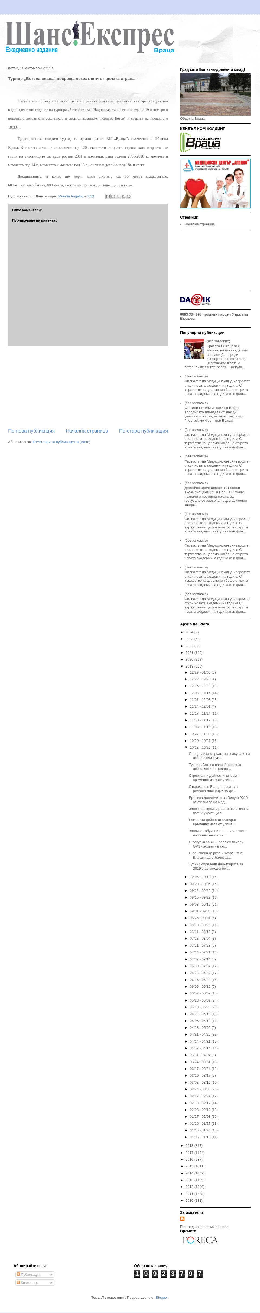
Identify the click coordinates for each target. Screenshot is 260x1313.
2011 (190, 1194)
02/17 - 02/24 (201, 1096)
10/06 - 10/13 (201, 877)
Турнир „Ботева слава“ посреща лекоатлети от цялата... (215, 767)
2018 (190, 1146)
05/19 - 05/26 (201, 1007)
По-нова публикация (31, 431)
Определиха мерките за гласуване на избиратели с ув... (219, 756)
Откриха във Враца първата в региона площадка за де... (213, 789)
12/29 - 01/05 (201, 672)
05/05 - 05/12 (201, 1021)
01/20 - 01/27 (201, 1123)
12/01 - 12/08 (201, 700)
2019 (190, 666)
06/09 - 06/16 (201, 986)
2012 (190, 1187)
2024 (190, 632)
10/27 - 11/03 (201, 734)
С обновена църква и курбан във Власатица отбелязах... (215, 855)
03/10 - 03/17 (201, 1075)
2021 (190, 653)
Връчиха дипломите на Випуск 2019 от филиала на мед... (218, 800)
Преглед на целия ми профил (204, 1227)
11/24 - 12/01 (201, 706)
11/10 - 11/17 (201, 720)
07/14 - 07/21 (201, 952)
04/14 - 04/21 (201, 1041)
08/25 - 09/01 (201, 918)
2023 (190, 639)
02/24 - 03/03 (201, 1089)
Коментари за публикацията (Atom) (61, 442)
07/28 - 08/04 (201, 938)
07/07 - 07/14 (201, 959)
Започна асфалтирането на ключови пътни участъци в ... (218, 811)
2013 (190, 1180)
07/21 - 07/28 (201, 945)
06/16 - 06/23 (201, 980)
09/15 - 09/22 (201, 897)
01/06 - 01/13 (201, 1137)
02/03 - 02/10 (201, 1110)
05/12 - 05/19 (201, 1014)
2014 (190, 1173)
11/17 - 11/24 (201, 713)
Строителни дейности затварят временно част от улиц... (214, 777)
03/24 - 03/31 (201, 1062)
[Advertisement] (88, 387)
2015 (190, 1166)
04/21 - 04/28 (201, 1034)
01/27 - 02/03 (201, 1116)
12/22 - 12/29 (201, 679)
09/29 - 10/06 (201, 884)
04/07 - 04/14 (201, 1048)
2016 (190, 1159)
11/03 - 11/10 (201, 727)
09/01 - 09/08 (201, 911)
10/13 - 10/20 (201, 747)
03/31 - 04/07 (201, 1055)
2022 (190, 646)
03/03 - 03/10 (201, 1082)
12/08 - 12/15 (201, 693)
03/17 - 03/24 (201, 1069)
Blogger (162, 1297)
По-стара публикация (143, 431)
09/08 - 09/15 (201, 904)
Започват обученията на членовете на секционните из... (217, 833)
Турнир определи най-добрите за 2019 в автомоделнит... (216, 866)
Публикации (29, 1274)
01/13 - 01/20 (201, 1130)
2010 (190, 1200)
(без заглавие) (218, 341)
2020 (190, 659)
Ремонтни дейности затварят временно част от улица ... (212, 822)
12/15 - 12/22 (201, 686)
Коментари (28, 1283)
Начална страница (87, 431)
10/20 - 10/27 (201, 741)
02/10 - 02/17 (201, 1103)
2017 (190, 1153)
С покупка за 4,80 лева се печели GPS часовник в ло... (216, 844)
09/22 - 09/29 (201, 891)
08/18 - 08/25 (201, 925)
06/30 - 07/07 (201, 966)
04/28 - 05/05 (201, 1028)
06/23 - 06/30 (201, 973)
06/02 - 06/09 (201, 993)
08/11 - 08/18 (201, 932)
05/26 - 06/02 (201, 1000)
